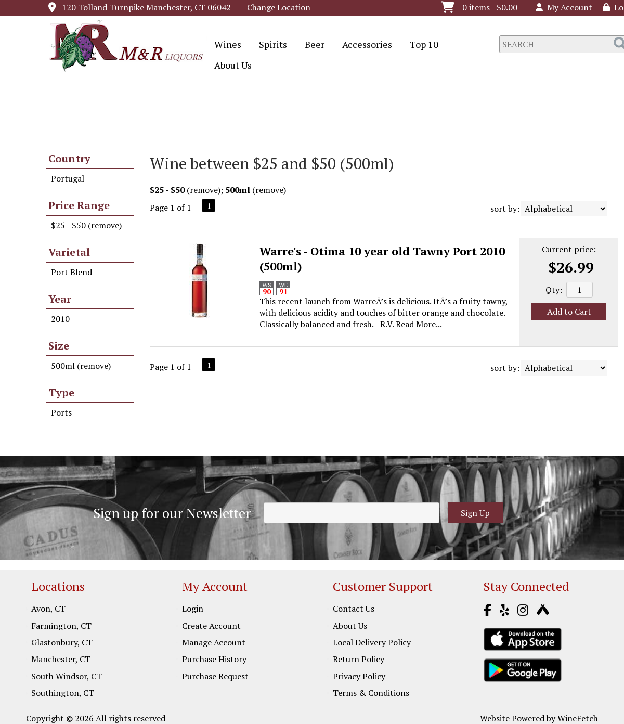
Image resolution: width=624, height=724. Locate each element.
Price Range (79, 205)
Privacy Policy (359, 676)
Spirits (269, 45)
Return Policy (358, 659)
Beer (311, 45)
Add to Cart (569, 311)
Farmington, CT (61, 625)
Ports (61, 412)
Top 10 (420, 45)
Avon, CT (48, 608)
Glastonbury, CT (62, 642)
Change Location (278, 7)
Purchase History (214, 659)
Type (61, 392)
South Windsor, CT (66, 676)
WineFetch (577, 718)
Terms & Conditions (371, 693)
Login (192, 608)
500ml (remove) (81, 365)
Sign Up (475, 513)
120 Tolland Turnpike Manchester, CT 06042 (146, 7)
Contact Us (353, 608)
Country (69, 158)
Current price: (569, 249)
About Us (229, 66)
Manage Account (213, 642)
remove (204, 190)
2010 (60, 319)
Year (59, 299)
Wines (224, 45)
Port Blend (71, 272)
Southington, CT (62, 693)
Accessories (363, 45)
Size (58, 346)
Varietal (69, 252)
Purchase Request (215, 676)
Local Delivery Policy (372, 642)
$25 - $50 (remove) (86, 225)
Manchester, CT (60, 659)
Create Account (211, 625)
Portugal (67, 178)
